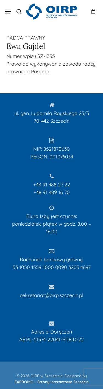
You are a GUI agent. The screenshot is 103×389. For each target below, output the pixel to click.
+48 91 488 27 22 (51, 184)
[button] (8, 11)
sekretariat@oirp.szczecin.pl (51, 295)
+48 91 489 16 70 (52, 192)
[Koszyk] (92, 11)
